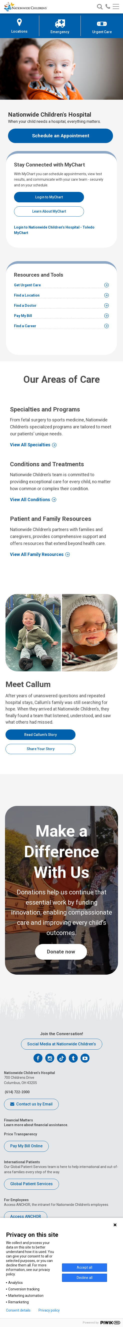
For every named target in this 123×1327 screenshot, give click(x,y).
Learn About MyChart (49, 211)
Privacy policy (49, 1310)
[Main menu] (116, 7)
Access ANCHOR (25, 1216)
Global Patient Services (31, 1183)
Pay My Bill (23, 316)
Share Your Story (40, 749)
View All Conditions (30, 499)
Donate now (61, 952)
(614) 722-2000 (17, 1092)
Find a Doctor (25, 306)
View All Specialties (30, 444)
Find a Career (25, 326)
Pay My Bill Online (26, 1146)
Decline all (84, 1278)
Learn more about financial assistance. (36, 1125)
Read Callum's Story (40, 735)
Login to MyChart (49, 197)
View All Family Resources (37, 554)
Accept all (84, 1267)
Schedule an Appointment (60, 136)
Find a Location (27, 295)
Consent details (18, 1310)
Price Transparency (20, 1134)
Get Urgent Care (27, 285)
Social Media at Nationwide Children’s (61, 1044)
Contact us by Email (31, 1104)
